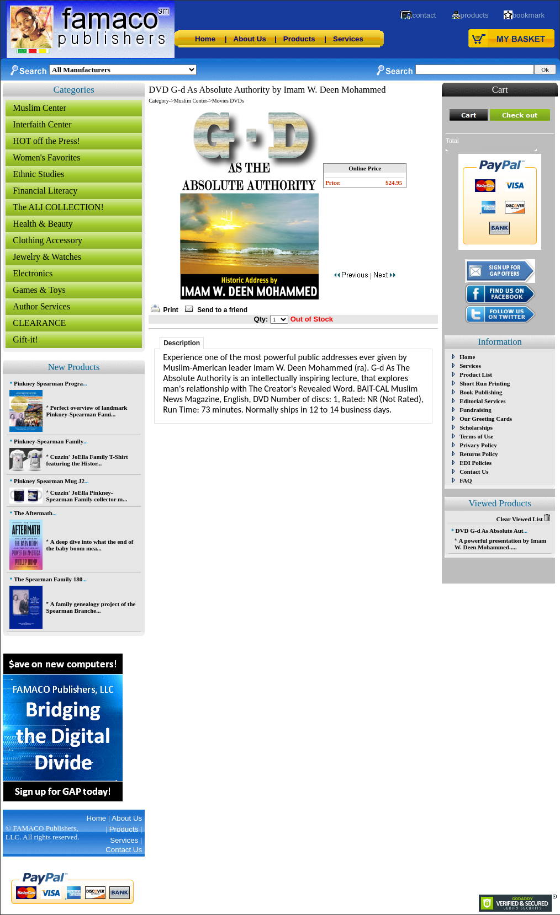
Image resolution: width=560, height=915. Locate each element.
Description (181, 343)
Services (348, 39)
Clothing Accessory (47, 240)
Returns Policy (478, 454)
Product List (475, 374)
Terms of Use (476, 436)
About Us (250, 39)
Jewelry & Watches (47, 256)
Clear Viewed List (523, 519)
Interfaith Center (42, 124)
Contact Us (473, 471)
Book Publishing (480, 392)
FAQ (465, 480)
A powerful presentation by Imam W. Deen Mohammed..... (500, 543)
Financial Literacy (45, 190)
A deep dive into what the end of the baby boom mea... (89, 545)
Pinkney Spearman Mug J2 (49, 481)
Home (205, 39)
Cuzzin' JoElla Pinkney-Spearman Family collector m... (86, 495)
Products (299, 39)
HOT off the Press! (46, 141)
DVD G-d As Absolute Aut (490, 530)
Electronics (32, 273)
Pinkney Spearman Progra (48, 383)
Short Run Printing (484, 383)
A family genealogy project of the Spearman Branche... (90, 607)
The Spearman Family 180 (48, 579)
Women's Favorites (46, 157)
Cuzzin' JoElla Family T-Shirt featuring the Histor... (87, 460)
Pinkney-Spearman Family (48, 441)
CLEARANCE (39, 323)
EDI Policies (475, 462)
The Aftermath (33, 513)
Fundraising (475, 409)
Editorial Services (482, 401)
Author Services (41, 306)
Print (170, 310)
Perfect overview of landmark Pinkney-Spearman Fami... (86, 411)
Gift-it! (25, 339)
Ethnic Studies (38, 174)
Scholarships (476, 427)
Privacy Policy (478, 445)
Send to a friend (222, 310)
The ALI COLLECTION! (58, 207)
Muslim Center (39, 108)
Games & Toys (39, 290)
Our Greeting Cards (485, 418)
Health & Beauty (42, 223)
